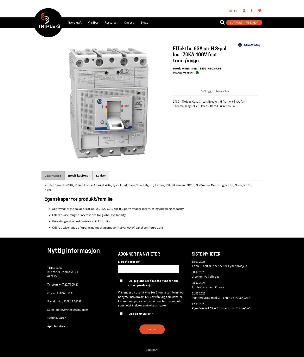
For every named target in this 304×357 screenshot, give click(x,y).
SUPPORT (236, 22)
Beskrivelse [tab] (53, 176)
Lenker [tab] (101, 175)
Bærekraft (75, 22)
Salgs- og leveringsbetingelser (67, 310)
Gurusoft (152, 350)
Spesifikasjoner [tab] (79, 175)
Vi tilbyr (93, 22)
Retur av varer (56, 318)
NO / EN (233, 11)
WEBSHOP (251, 22)
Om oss (129, 22)
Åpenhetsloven (57, 326)
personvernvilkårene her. (150, 301)
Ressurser (111, 22)
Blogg (144, 22)
